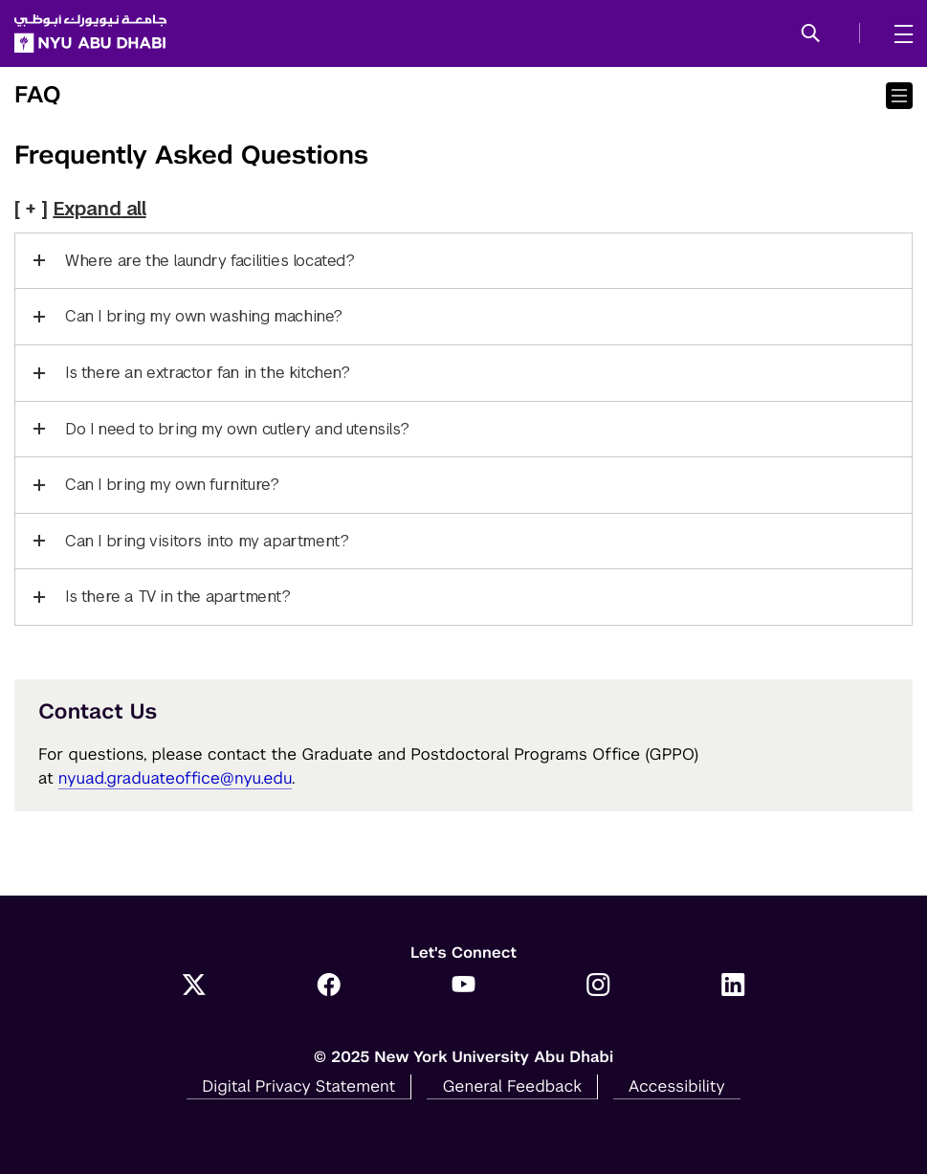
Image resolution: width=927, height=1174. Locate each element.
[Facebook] (328, 986)
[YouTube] (463, 986)
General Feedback (512, 1085)
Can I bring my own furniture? (171, 485)
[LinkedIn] (733, 986)
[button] (810, 34)
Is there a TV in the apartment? (178, 597)
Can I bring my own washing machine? (203, 316)
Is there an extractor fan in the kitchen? (207, 373)
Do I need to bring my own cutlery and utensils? (236, 429)
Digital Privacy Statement (298, 1085)
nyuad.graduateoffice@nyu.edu (175, 777)
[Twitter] (193, 986)
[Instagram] (598, 986)
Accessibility (677, 1085)
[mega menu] (898, 33)
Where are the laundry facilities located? (210, 261)
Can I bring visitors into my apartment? (206, 541)
